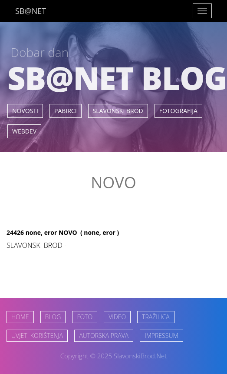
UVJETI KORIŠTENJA (37, 335)
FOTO (84, 317)
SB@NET (30, 11)
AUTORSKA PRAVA (103, 335)
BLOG (53, 317)
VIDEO (117, 317)
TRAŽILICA (155, 317)
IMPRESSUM (161, 335)
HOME (20, 317)
